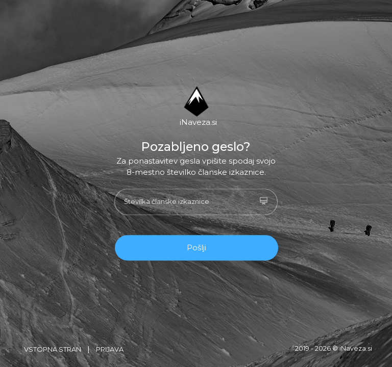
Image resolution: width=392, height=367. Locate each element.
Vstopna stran (52, 349)
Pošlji (196, 247)
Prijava (110, 349)
